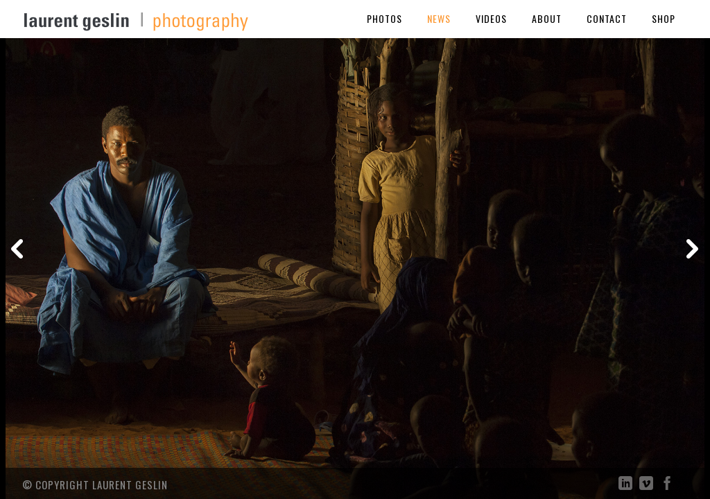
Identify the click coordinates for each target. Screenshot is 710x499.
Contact (607, 18)
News (439, 18)
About (547, 18)
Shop (663, 18)
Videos (491, 18)
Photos (384, 18)
